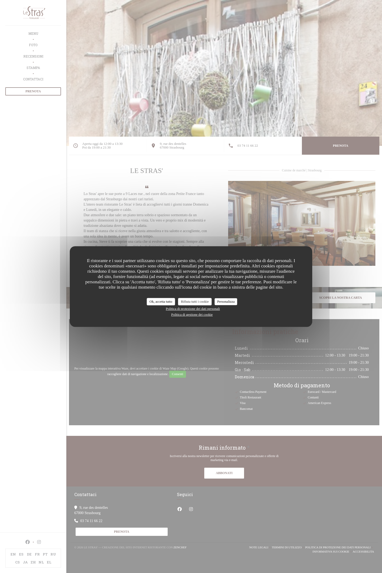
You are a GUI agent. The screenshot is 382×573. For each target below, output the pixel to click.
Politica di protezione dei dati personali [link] (193, 309)
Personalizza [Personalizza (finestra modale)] (226, 301)
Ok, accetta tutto (161, 301)
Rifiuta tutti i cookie (195, 301)
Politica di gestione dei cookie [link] (192, 314)
